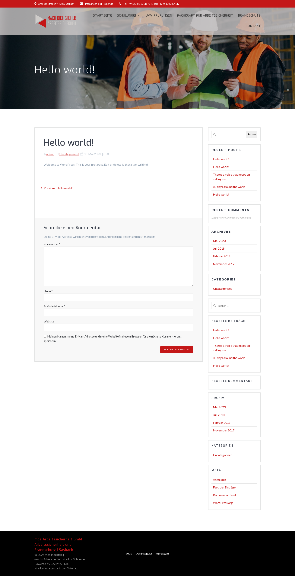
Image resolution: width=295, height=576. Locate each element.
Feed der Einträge (224, 487)
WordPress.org (223, 502)
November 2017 (223, 264)
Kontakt (253, 26)
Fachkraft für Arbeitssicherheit (205, 16)
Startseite (102, 16)
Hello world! (221, 159)
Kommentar (52, 244)
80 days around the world (229, 186)
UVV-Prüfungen (159, 16)
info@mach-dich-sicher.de (99, 3)
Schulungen (127, 16)
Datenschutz (143, 553)
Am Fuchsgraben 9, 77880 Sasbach (56, 3)
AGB (129, 553)
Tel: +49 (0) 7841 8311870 (136, 3)
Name (48, 291)
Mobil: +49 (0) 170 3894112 (165, 3)
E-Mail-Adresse (54, 306)
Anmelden (219, 479)
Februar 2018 (221, 256)
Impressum (162, 553)
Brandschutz (249, 16)
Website (49, 321)
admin (50, 154)
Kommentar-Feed (224, 495)
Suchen (252, 134)
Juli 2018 (219, 248)
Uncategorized (69, 154)
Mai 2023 (219, 240)
